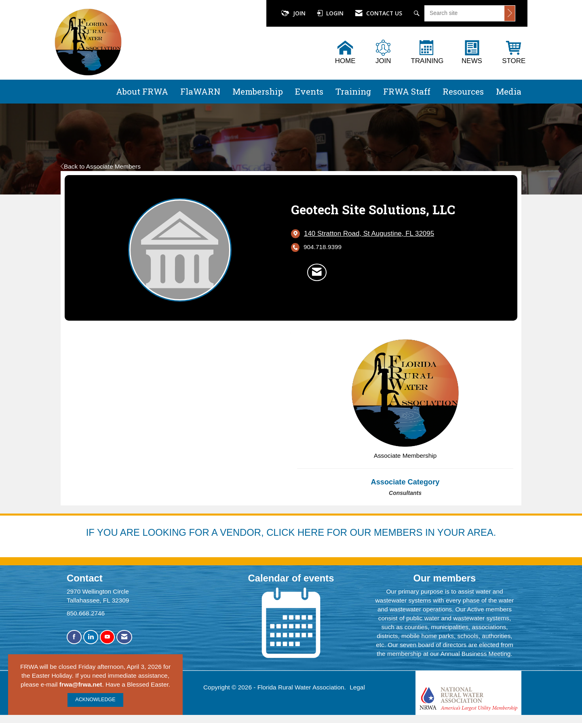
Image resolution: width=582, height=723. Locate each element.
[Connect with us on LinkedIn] (90, 637)
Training (353, 91)
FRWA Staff (406, 91)
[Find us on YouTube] (107, 637)
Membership (257, 91)
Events (309, 91)
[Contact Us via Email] (124, 637)
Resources (463, 91)
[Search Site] (417, 13)
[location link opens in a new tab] (369, 234)
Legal (357, 687)
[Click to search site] (509, 13)
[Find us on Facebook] (74, 637)
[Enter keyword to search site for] (464, 13)
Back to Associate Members (101, 166)
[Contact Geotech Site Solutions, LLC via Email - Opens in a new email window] (317, 272)
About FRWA (142, 91)
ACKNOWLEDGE (95, 699)
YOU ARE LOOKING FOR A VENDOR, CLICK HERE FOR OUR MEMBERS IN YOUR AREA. (296, 532)
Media (508, 91)
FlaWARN (200, 91)
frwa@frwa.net (80, 684)
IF (91, 532)
